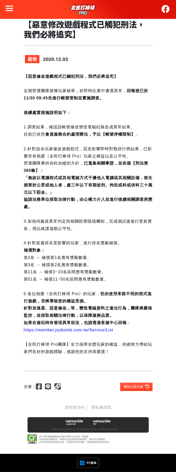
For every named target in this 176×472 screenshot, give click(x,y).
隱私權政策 (101, 407)
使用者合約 (75, 407)
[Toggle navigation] (9, 9)
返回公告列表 (136, 386)
